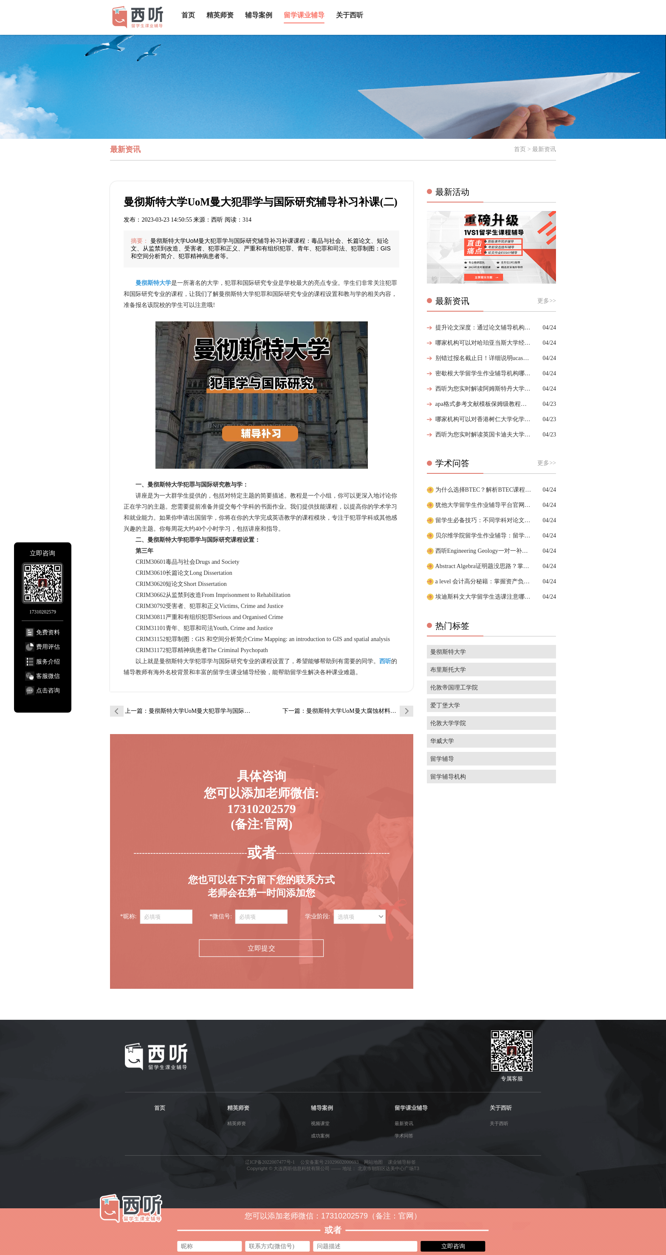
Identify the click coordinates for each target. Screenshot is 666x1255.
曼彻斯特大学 (448, 652)
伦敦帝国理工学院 (454, 687)
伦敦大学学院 (448, 723)
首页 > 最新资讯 (535, 149)
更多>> (546, 301)
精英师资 (220, 15)
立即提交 (261, 948)
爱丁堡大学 (445, 705)
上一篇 (190, 711)
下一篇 (347, 711)
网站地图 (373, 1162)
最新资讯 (404, 1123)
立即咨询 (453, 1246)
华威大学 (442, 741)
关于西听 (349, 15)
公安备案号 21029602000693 (329, 1162)
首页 (188, 15)
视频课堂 (320, 1123)
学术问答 (404, 1135)
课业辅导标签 (402, 1162)
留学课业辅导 (304, 15)
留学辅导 (442, 759)
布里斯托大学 (448, 670)
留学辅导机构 (448, 777)
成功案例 (320, 1135)
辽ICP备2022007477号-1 (270, 1162)
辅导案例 (258, 15)
